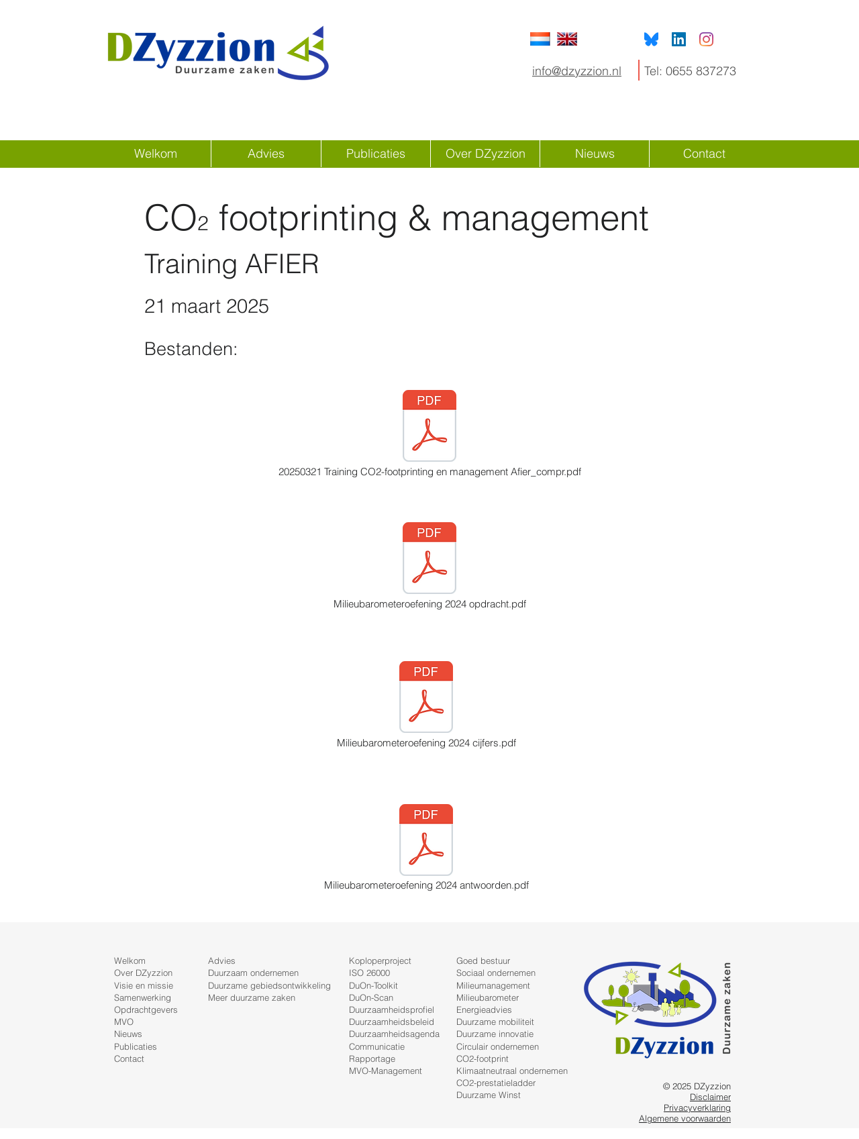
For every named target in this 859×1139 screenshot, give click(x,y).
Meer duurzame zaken (251, 997)
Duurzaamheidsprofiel (391, 1009)
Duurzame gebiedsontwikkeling (269, 985)
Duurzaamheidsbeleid (391, 1021)
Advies (222, 960)
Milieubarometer (487, 997)
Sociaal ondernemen (496, 972)
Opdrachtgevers (146, 1009)
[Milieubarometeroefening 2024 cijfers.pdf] (426, 706)
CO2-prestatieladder (496, 1082)
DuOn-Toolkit (373, 985)
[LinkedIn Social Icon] (679, 39)
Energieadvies (484, 1009)
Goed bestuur (483, 960)
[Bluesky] (651, 39)
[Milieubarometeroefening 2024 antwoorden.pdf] (426, 848)
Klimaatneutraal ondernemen (512, 1070)
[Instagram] (706, 39)
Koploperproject (380, 960)
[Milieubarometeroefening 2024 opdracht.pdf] (429, 567)
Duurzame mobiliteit (495, 1021)
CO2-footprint (482, 1058)
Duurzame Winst (488, 1094)
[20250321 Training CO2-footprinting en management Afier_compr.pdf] (429, 435)
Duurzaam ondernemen (253, 972)
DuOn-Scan (371, 997)
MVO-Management (385, 1070)
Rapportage (372, 1058)
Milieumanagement (493, 985)
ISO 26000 (369, 972)
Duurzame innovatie (495, 1033)
